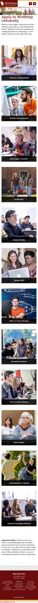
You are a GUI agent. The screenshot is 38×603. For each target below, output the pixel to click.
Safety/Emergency (19, 586)
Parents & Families (7, 583)
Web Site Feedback (30, 588)
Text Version (30, 584)
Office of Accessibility (19, 589)
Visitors (7, 584)
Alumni (7, 586)
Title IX (31, 589)
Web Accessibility (31, 586)
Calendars (19, 581)
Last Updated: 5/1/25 (7, 602)
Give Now (19, 588)
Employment (19, 584)
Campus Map (19, 583)
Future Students (7, 581)
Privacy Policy (31, 583)
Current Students (7, 589)
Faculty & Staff (7, 588)
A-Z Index (30, 581)
